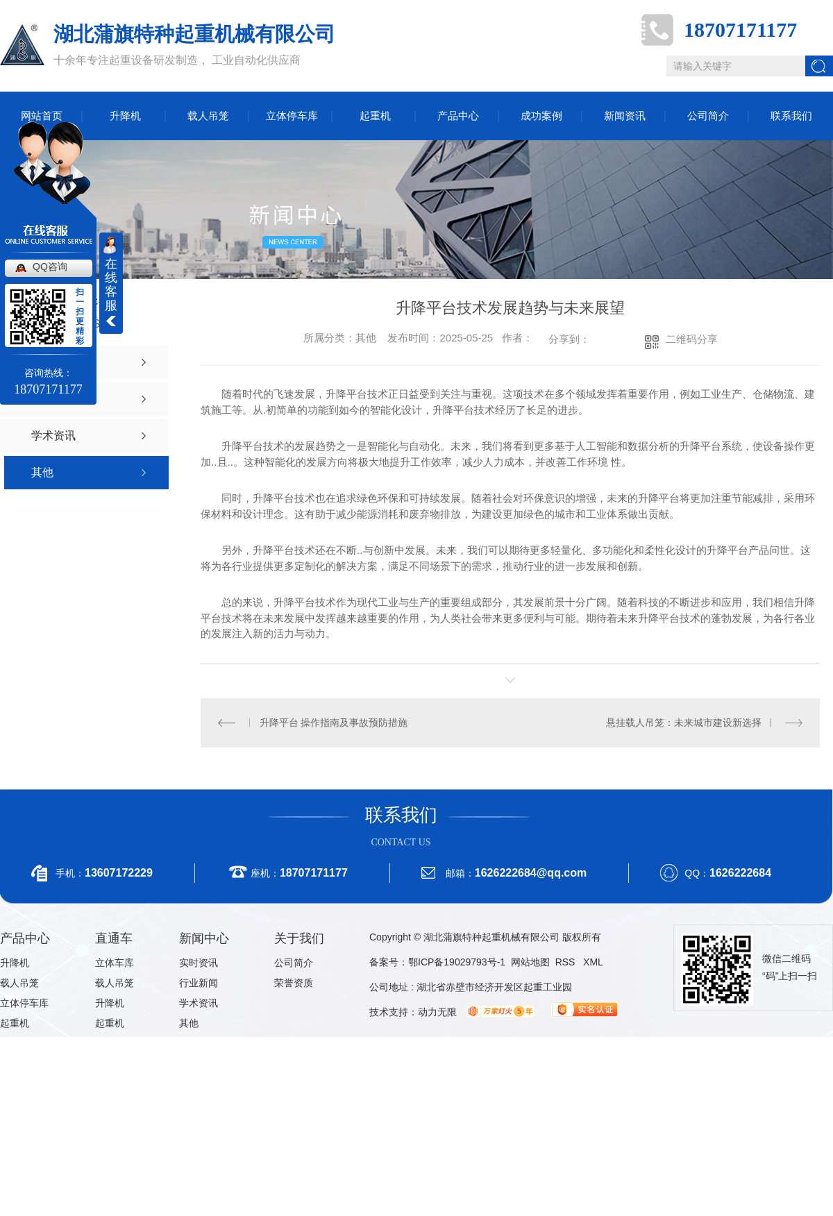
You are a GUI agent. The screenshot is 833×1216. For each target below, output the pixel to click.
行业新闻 (198, 982)
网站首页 (41, 115)
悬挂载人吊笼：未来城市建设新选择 (684, 722)
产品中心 (458, 115)
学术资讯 (198, 1002)
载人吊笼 (208, 115)
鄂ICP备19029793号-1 (456, 962)
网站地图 (530, 962)
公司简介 (708, 115)
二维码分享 (692, 339)
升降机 (125, 115)
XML (593, 962)
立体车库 (114, 962)
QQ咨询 (50, 266)
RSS (566, 962)
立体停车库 (292, 115)
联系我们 (791, 115)
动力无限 (437, 1011)
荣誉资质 (293, 982)
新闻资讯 (625, 115)
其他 (189, 1023)
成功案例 (541, 115)
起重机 (375, 115)
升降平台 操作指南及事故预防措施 (334, 722)
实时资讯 (198, 962)
